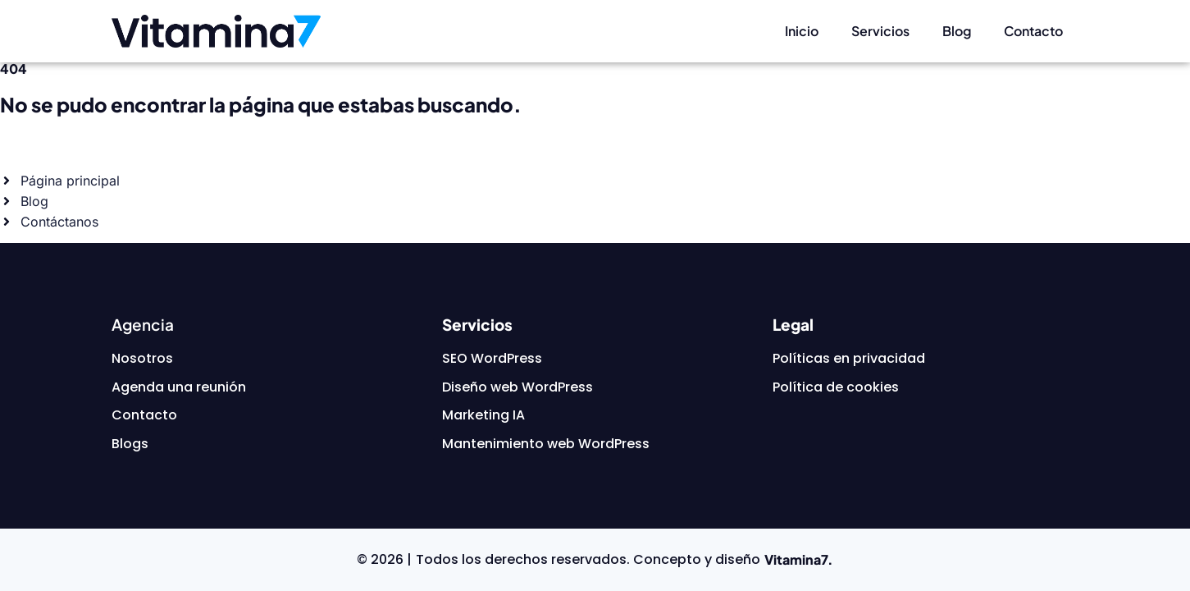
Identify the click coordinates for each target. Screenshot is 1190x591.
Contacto (1033, 30)
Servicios (880, 30)
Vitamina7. (798, 559)
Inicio (801, 30)
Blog (956, 30)
